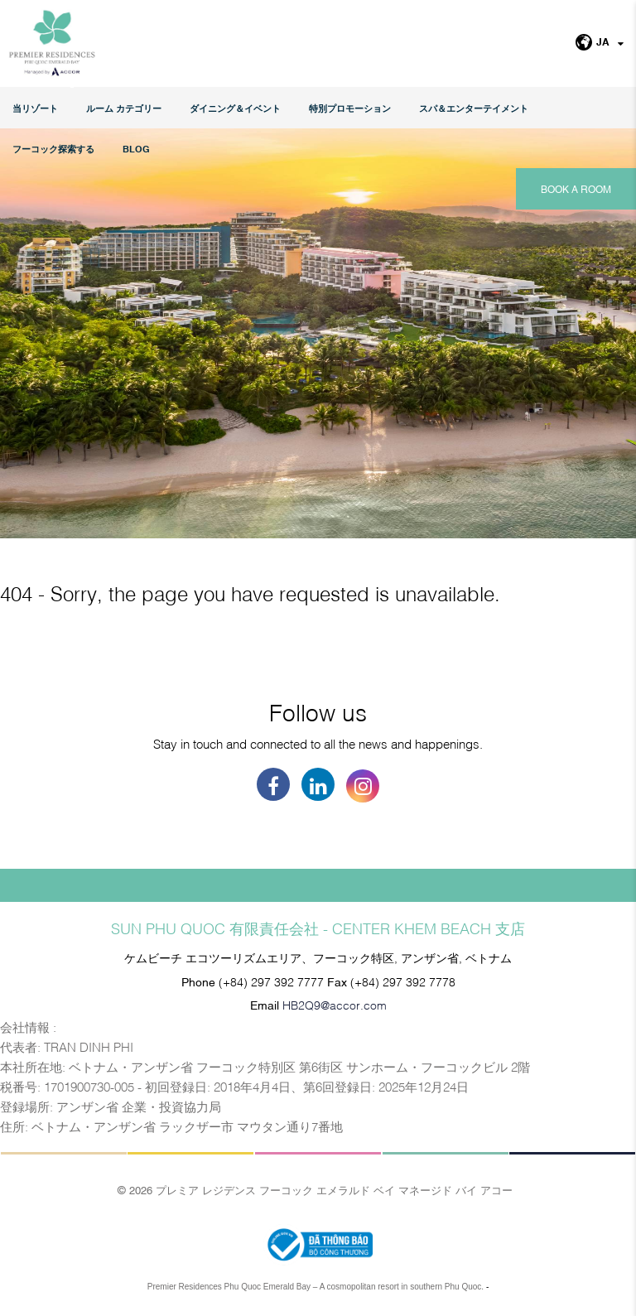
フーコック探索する (53, 148)
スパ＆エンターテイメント (473, 108)
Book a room (576, 188)
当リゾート (35, 108)
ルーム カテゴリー (123, 108)
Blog (136, 148)
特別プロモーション (350, 108)
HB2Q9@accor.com (334, 1004)
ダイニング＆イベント (235, 108)
